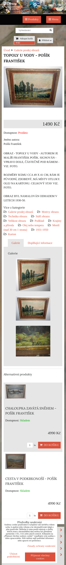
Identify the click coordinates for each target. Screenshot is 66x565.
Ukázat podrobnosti (13, 555)
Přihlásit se (45, 40)
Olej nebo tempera (33, 225)
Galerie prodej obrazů (20, 212)
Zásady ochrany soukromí (41, 545)
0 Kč (18, 43)
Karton (12, 234)
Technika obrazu (17, 216)
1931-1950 (42, 229)
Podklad (39, 220)
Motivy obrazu (50, 212)
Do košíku (49, 444)
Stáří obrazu (43, 216)
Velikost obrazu (17, 220)
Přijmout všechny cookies (40, 557)
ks (31, 445)
